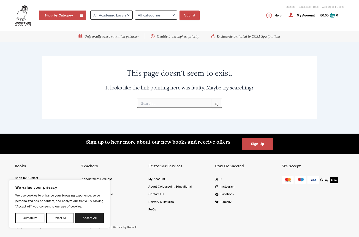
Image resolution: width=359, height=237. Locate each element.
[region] (59, 204)
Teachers (289, 6)
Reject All (60, 218)
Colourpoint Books (333, 6)
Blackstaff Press (308, 6)
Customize (30, 218)
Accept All (90, 218)
